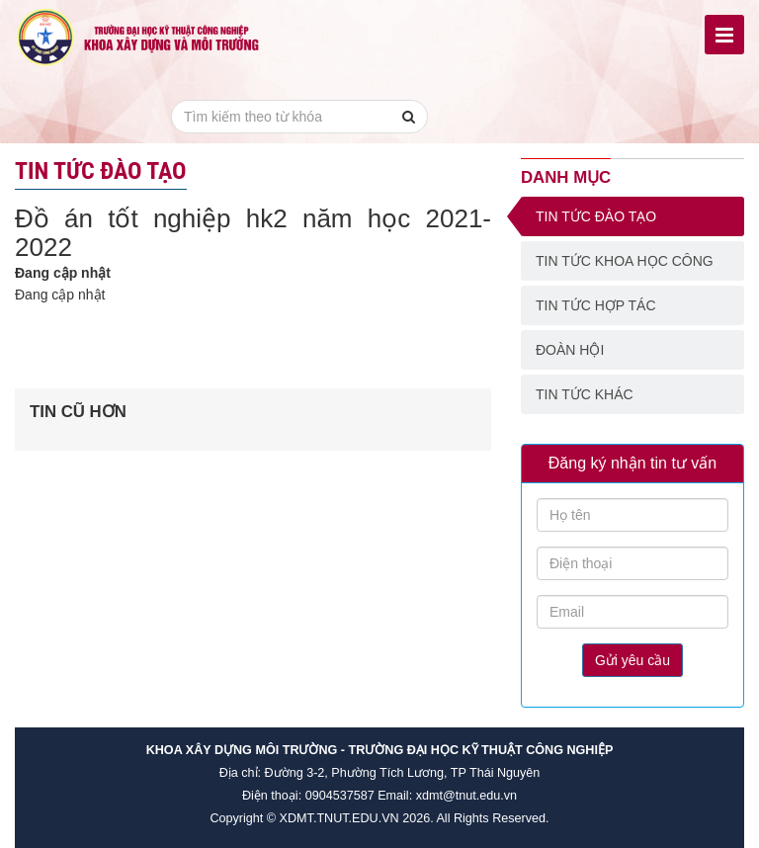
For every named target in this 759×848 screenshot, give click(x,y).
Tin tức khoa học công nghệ (625, 267)
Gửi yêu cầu (632, 660)
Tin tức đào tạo (596, 216)
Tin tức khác (584, 394)
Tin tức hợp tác (596, 305)
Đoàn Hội (570, 350)
